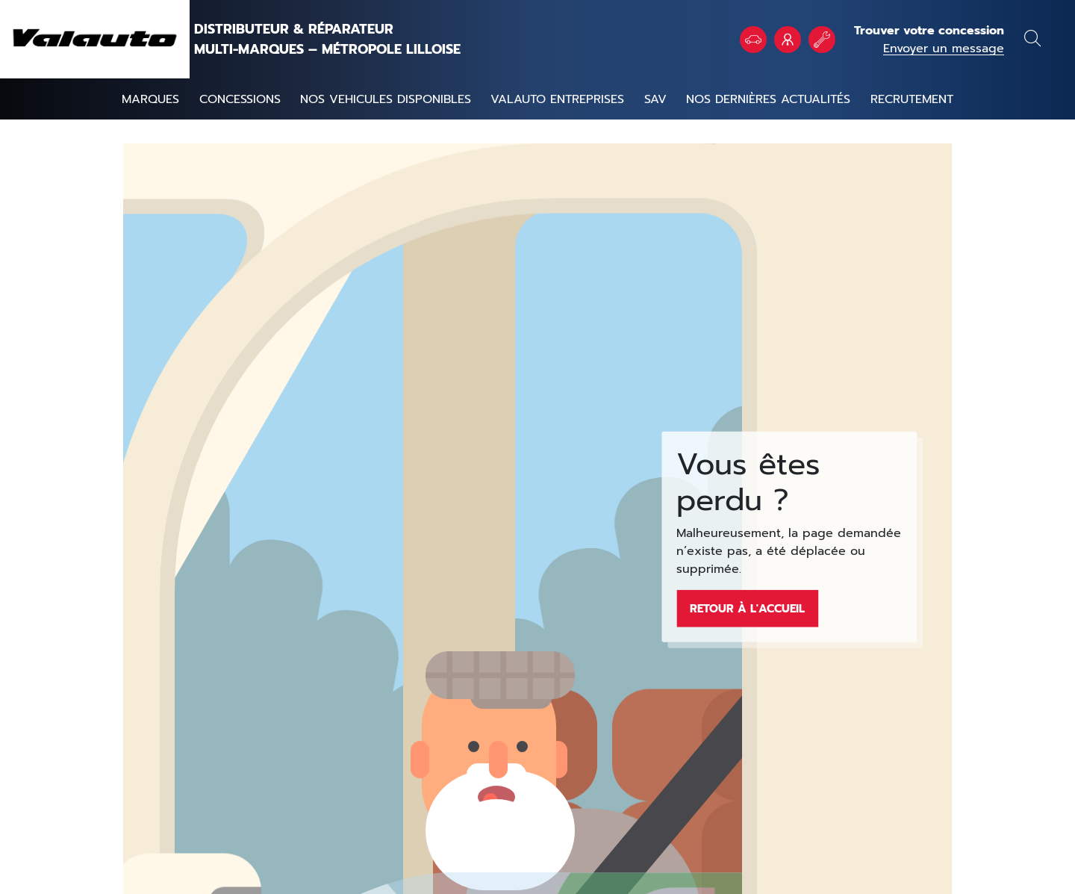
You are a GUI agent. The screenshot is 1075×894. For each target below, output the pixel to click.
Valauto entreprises (557, 99)
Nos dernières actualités (768, 99)
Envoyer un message (943, 49)
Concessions (240, 99)
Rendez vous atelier (821, 39)
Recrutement (911, 99)
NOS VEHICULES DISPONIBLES (385, 99)
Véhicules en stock (753, 39)
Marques (150, 99)
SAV (655, 99)
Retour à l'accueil (747, 608)
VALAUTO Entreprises (787, 39)
